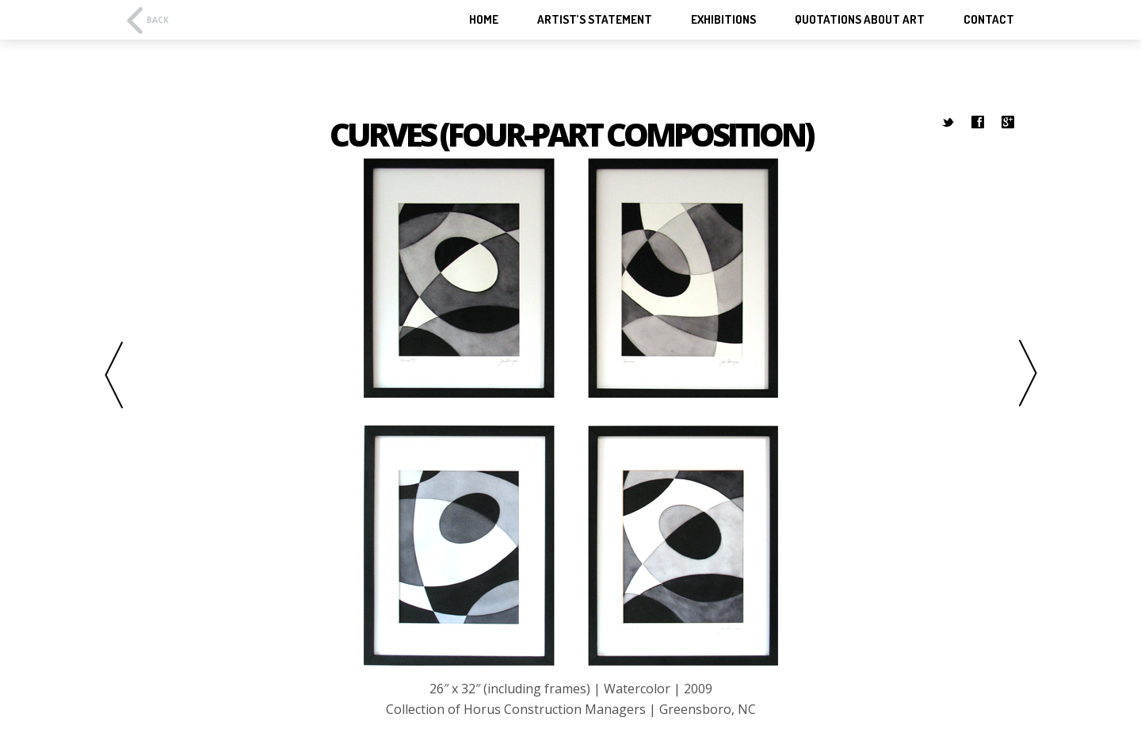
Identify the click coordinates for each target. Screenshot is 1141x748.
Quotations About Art (860, 20)
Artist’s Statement (594, 20)
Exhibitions (723, 20)
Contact (989, 20)
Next (1042, 374)
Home (483, 20)
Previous (99, 374)
